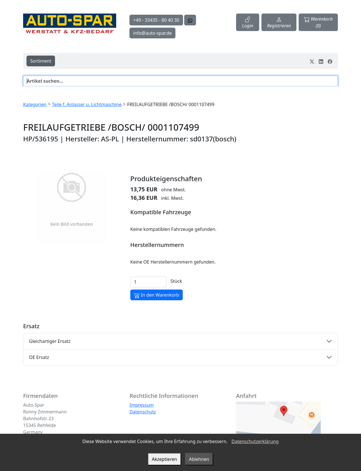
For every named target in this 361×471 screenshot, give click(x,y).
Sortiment (40, 61)
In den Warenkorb (156, 295)
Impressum (141, 405)
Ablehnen (199, 459)
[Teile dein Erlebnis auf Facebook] (329, 61)
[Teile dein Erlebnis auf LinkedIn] (320, 61)
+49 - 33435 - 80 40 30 (156, 20)
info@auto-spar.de (152, 33)
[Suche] (180, 81)
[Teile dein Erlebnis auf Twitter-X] (311, 61)
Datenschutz (142, 412)
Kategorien (35, 104)
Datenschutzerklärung (255, 441)
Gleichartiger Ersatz (50, 341)
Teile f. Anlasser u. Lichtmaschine (87, 104)
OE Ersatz (39, 357)
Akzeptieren (164, 459)
